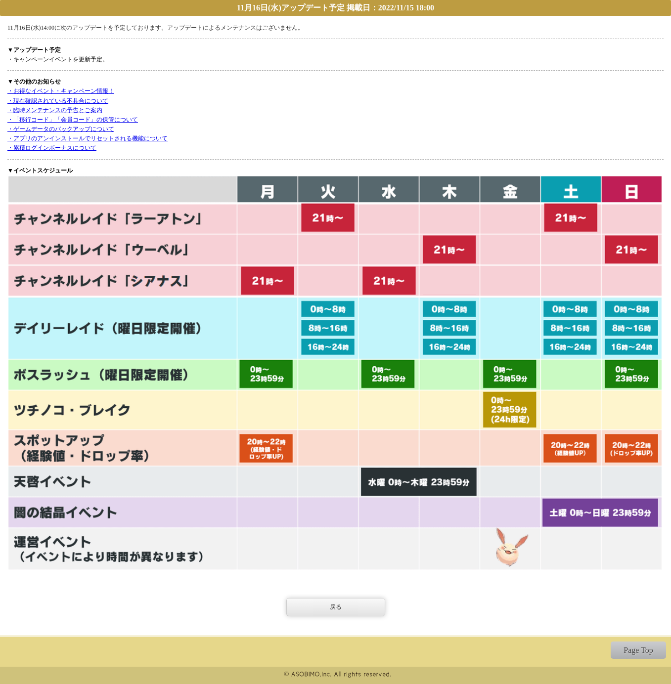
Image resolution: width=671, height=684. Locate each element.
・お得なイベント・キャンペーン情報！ (60, 90)
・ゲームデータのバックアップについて (60, 129)
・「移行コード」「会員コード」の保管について (72, 119)
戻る (336, 606)
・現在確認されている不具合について (57, 100)
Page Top (638, 650)
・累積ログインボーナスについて (51, 147)
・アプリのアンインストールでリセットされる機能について (87, 138)
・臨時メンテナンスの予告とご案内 (54, 110)
